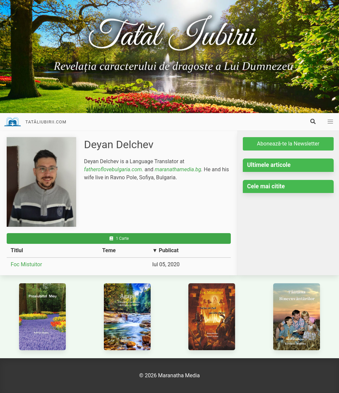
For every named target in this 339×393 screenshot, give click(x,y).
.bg (197, 169)
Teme (109, 250)
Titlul (17, 250)
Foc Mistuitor (26, 264)
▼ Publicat (165, 250)
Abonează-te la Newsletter (288, 143)
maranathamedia (174, 169)
